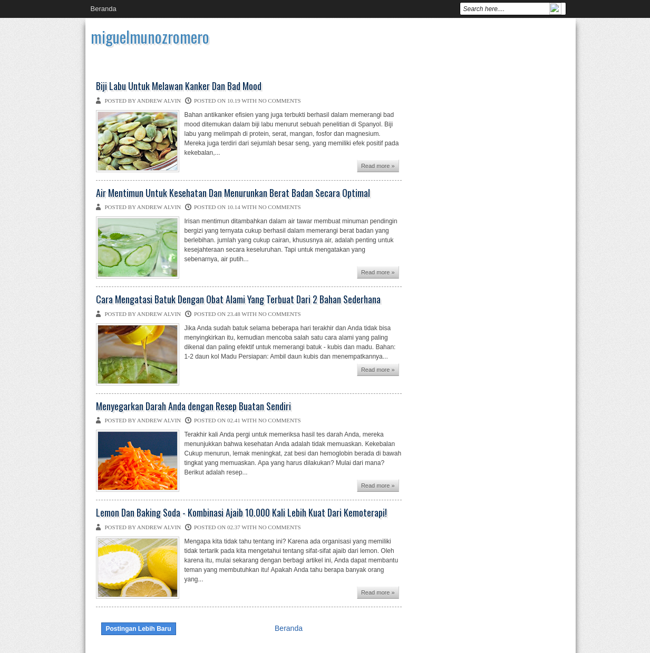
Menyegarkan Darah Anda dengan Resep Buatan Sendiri (193, 406)
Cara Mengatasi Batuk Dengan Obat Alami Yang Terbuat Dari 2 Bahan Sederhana (238, 299)
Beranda (104, 9)
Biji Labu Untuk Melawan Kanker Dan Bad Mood (178, 86)
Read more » (378, 166)
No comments (279, 100)
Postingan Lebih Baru (138, 628)
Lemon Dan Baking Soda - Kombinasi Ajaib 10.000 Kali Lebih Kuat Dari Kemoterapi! (241, 513)
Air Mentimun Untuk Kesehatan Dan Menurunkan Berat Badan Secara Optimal (233, 193)
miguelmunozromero (150, 36)
